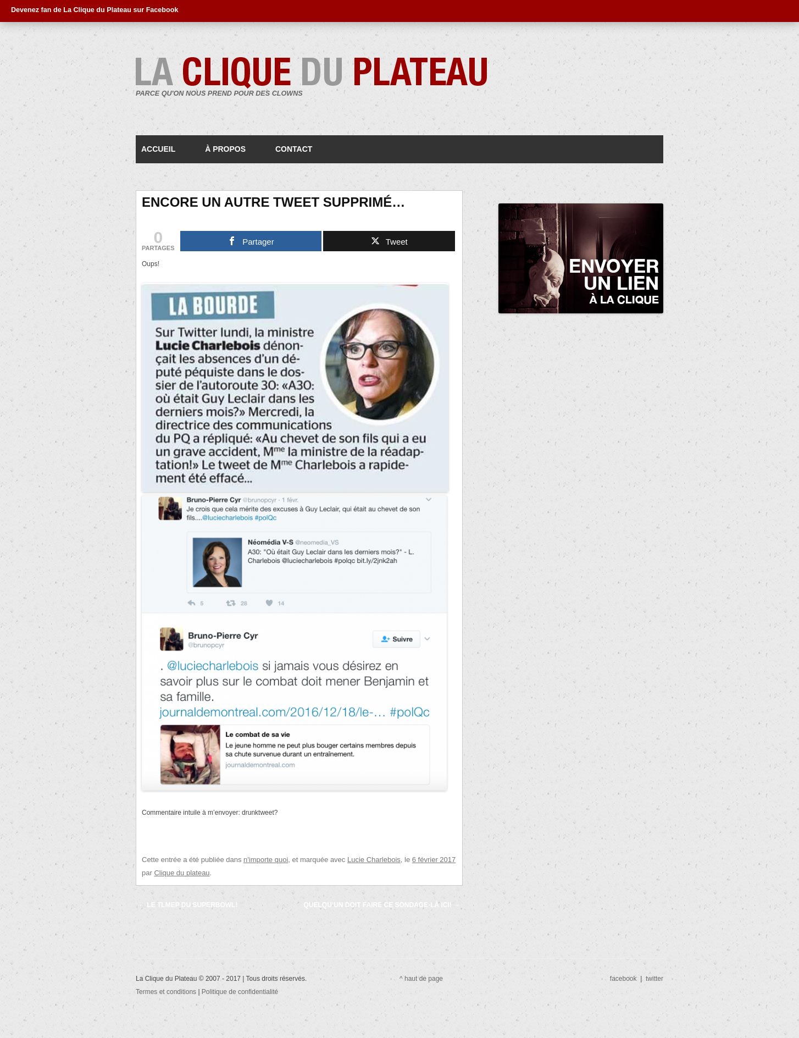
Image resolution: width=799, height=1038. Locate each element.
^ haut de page (421, 978)
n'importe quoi (265, 859)
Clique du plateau (181, 873)
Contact (293, 149)
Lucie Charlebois (374, 859)
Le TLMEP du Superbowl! (187, 905)
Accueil (158, 149)
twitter (654, 978)
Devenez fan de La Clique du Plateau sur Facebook (94, 10)
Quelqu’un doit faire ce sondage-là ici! (382, 905)
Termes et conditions (167, 992)
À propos (225, 149)
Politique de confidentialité (240, 992)
